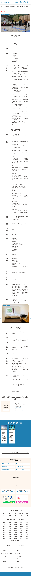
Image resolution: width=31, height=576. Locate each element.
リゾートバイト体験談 (21, 469)
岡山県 (15, 534)
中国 (10, 515)
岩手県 (15, 522)
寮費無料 (4, 548)
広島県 (21, 534)
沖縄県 (18, 540)
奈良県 (21, 532)
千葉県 (10, 526)
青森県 (10, 522)
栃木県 (21, 524)
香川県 (10, 536)
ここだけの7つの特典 (6, 469)
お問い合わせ (15, 485)
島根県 (10, 534)
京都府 (4, 532)
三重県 (21, 530)
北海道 (14, 6)
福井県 (15, 528)
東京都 (15, 526)
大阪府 (10, 532)
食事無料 (4, 561)
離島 (18, 561)
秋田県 (27, 522)
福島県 (10, 524)
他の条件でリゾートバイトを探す (18, 567)
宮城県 (21, 522)
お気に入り (24, 2)
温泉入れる (19, 548)
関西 (4, 515)
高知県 (21, 536)
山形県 (4, 524)
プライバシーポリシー (15, 480)
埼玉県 (4, 526)
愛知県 (15, 530)
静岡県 (10, 530)
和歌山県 (27, 532)
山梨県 (21, 528)
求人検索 (16, 2)
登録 (20, 2)
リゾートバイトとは (6, 463)
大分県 (21, 538)
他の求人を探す (15, 452)
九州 (21, 515)
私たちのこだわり (5, 466)
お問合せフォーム (18, 407)
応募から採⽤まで (20, 466)
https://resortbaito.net (26, 408)
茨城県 (15, 524)
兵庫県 (15, 532)
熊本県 (15, 538)
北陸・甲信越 (21, 513)
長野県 (27, 528)
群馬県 (27, 524)
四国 (15, 515)
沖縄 (27, 515)
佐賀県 (4, 538)
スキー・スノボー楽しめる (7, 553)
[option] (15, 23)
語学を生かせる (19, 556)
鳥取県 (4, 534)
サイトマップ (15, 482)
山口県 (27, 534)
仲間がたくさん (5, 556)
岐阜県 (4, 530)
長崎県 (10, 538)
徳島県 (4, 536)
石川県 (10, 528)
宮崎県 (27, 538)
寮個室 (18, 550)
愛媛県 (15, 536)
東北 (10, 513)
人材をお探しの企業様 (15, 477)
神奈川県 (21, 526)
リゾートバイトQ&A (20, 463)
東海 (27, 513)
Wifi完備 (18, 553)
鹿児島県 (12, 540)
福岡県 (27, 536)
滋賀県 (27, 530)
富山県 (4, 528)
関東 (15, 513)
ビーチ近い (4, 550)
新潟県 (27, 526)
